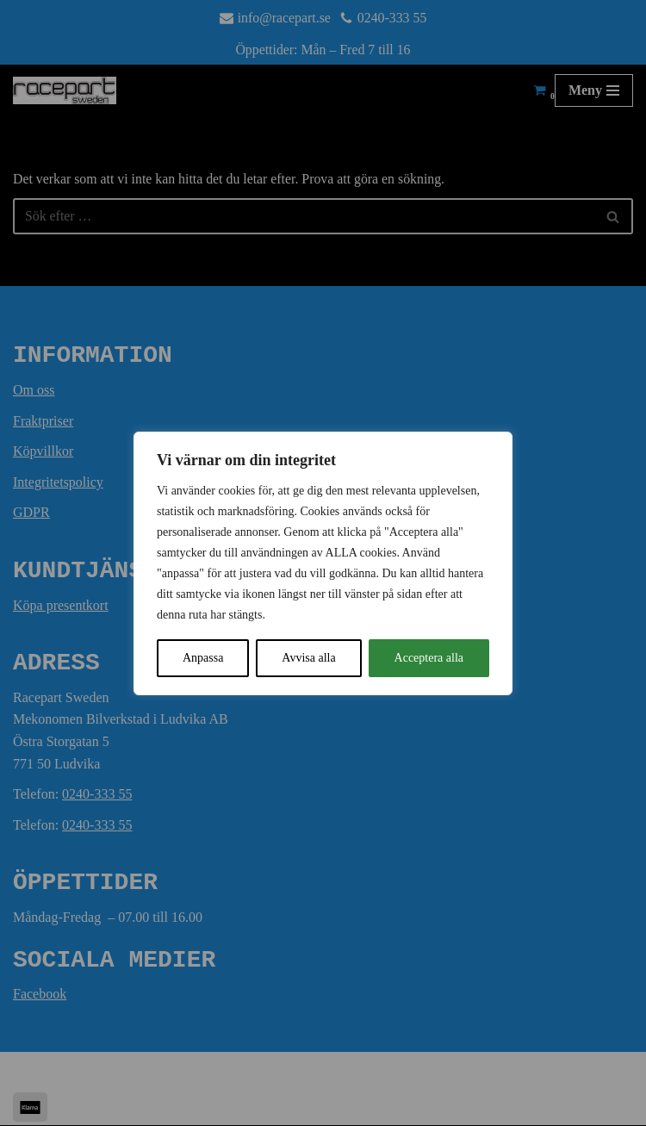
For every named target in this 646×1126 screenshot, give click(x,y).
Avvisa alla (308, 657)
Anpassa (203, 657)
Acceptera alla (428, 657)
